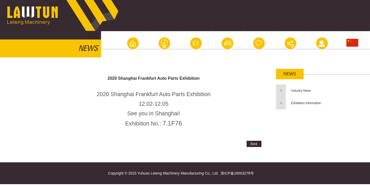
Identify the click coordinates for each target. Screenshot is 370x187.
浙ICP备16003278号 (237, 173)
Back (254, 144)
